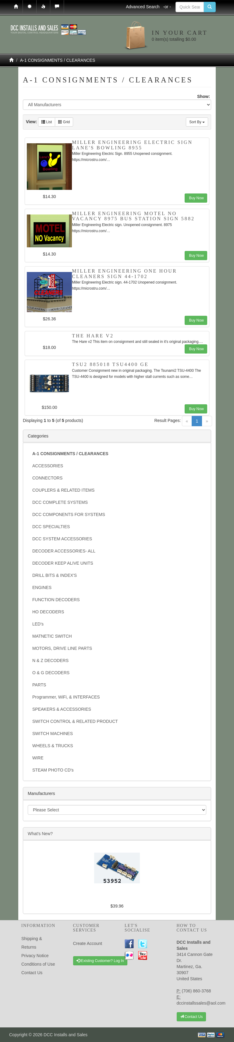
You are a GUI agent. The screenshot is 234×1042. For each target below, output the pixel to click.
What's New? (40, 833)
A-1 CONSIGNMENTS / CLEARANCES (57, 60)
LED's (38, 624)
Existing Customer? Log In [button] (100, 961)
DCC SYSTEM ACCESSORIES (62, 538)
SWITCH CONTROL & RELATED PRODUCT (75, 721)
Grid (64, 122)
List (46, 122)
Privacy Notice (34, 955)
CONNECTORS (47, 478)
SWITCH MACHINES (52, 733)
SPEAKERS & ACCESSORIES (61, 709)
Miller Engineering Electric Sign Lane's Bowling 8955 (132, 145)
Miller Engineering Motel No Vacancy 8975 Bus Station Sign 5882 (133, 216)
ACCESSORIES (47, 465)
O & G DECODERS (50, 672)
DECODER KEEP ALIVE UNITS (62, 563)
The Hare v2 (93, 335)
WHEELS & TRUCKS (52, 745)
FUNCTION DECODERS (56, 599)
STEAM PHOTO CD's (52, 770)
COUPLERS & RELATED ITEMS (63, 490)
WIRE (38, 757)
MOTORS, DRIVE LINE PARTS (62, 648)
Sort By (197, 122)
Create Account (87, 943)
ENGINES (41, 587)
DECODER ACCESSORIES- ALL (63, 551)
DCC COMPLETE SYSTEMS (60, 502)
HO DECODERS (48, 611)
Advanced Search (148, 6)
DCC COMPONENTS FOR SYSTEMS (68, 514)
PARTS (39, 684)
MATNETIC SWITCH (52, 636)
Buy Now (196, 198)
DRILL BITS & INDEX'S (54, 575)
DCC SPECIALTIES (51, 526)
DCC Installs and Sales (65, 1034)
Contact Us (31, 972)
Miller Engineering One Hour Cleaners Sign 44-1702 (124, 273)
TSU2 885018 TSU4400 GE (110, 364)
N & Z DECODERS (50, 660)
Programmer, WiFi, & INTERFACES (66, 697)
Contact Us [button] (191, 1017)
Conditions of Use (38, 964)
